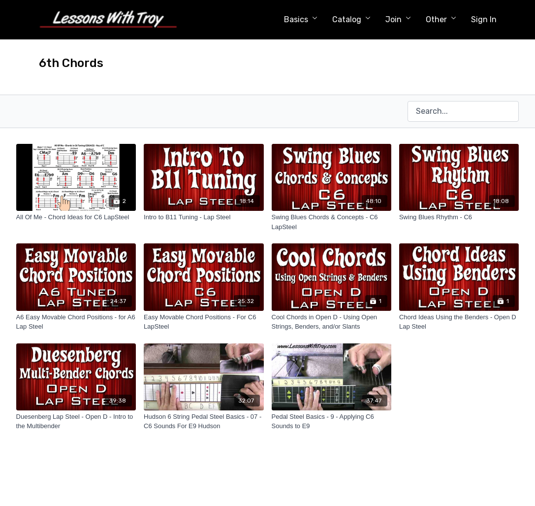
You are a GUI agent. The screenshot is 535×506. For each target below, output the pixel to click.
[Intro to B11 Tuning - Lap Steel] (203, 217)
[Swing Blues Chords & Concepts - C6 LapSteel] (331, 222)
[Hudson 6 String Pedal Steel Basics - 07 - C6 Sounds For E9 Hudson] (203, 421)
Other (441, 19)
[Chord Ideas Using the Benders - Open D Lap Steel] (459, 322)
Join (398, 19)
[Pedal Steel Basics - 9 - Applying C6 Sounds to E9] (331, 421)
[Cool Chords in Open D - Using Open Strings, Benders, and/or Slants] (331, 322)
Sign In (484, 19)
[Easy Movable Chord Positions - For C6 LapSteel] (203, 322)
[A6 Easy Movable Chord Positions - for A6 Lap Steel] (76, 322)
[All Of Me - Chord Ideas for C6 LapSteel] (76, 217)
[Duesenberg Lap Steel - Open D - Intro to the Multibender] (76, 421)
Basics (300, 19)
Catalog (351, 19)
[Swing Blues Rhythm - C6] (459, 217)
